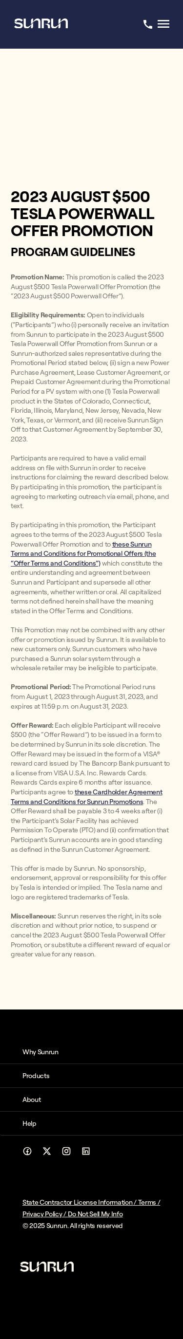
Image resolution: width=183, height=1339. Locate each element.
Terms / (149, 1202)
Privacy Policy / (45, 1214)
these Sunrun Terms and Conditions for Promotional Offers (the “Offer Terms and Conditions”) (83, 554)
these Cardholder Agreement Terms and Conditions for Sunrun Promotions (87, 797)
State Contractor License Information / (80, 1202)
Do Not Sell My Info (95, 1214)
